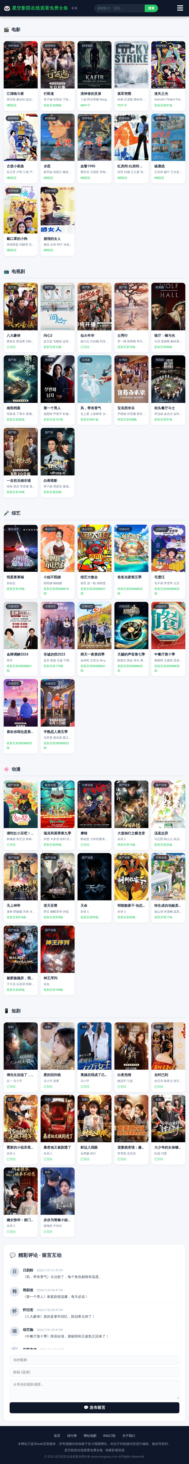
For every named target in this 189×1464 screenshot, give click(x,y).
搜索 (151, 8)
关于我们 (128, 1436)
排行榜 (72, 1436)
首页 (57, 1436)
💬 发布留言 (94, 1407)
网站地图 (90, 1436)
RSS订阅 (109, 1436)
